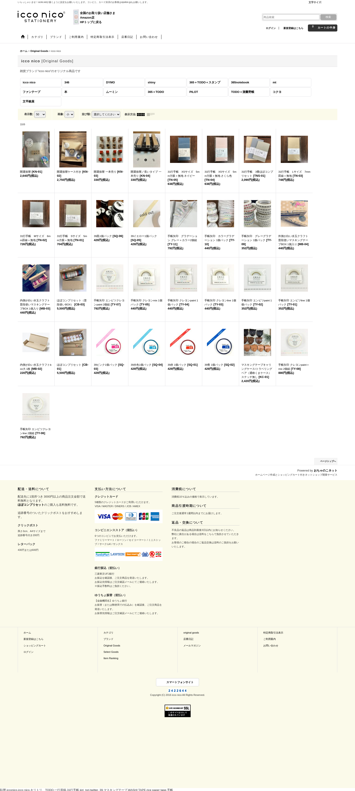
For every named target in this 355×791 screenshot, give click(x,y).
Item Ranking (110, 658)
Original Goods (111, 645)
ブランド (108, 639)
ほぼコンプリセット (31, 504)
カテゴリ (108, 632)
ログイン (271, 28)
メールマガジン (192, 645)
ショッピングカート (35, 645)
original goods (191, 632)
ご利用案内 (269, 639)
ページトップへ (328, 461)
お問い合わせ (270, 645)
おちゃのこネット (325, 470)
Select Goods (110, 652)
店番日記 (188, 639)
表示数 (28, 114)
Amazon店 (87, 17)
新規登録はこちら (293, 28)
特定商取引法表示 (273, 632)
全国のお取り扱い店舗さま (97, 13)
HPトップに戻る (91, 22)
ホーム (27, 632)
